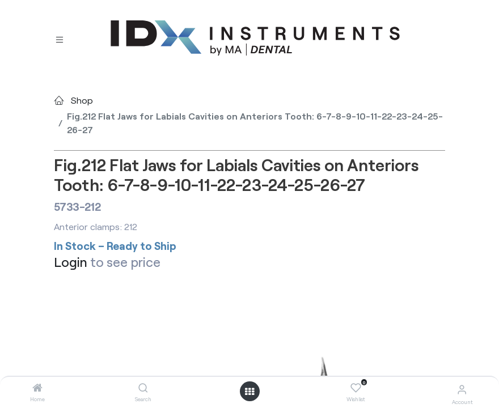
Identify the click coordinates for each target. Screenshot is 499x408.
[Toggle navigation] (59, 38)
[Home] (37, 387)
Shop (82, 100)
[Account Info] (461, 389)
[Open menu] (249, 391)
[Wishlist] (356, 388)
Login (70, 262)
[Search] (143, 387)
